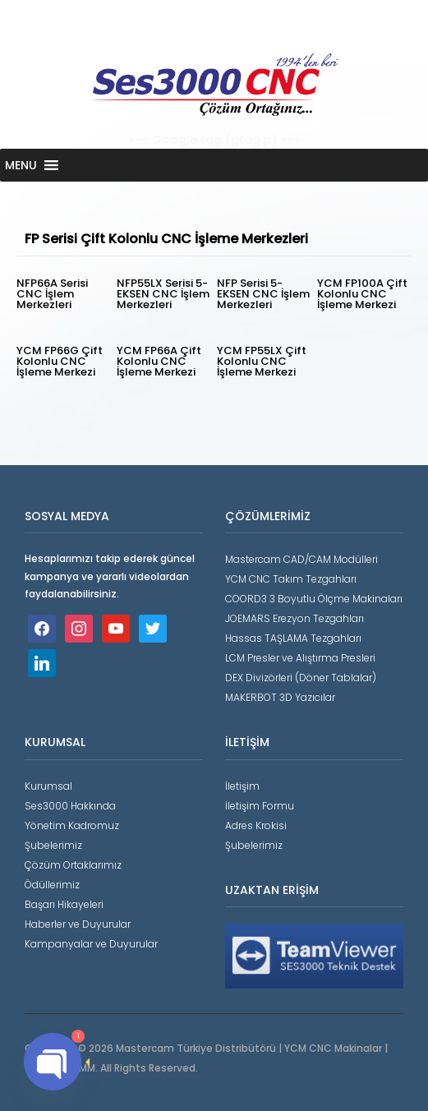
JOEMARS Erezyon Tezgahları (294, 618)
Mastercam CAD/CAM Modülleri (301, 559)
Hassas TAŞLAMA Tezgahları (293, 638)
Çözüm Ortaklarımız (73, 865)
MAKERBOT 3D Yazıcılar (280, 697)
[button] (21, 165)
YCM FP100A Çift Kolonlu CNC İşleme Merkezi (362, 293)
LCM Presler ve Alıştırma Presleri (300, 658)
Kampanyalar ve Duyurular (91, 944)
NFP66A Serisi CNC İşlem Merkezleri (52, 293)
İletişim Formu (259, 806)
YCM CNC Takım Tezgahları (291, 579)
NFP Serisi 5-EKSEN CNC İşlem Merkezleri (263, 293)
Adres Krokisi (256, 825)
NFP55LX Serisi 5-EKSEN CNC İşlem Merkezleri (163, 293)
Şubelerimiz (53, 845)
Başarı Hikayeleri (64, 904)
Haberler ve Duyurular (78, 924)
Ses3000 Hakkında (70, 806)
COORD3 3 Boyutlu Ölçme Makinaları (314, 599)
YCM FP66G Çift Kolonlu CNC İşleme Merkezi (59, 361)
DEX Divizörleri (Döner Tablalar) (300, 678)
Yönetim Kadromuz (72, 825)
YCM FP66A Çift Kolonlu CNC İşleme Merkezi (159, 361)
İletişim (242, 786)
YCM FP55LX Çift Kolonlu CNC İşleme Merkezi (261, 361)
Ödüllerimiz (52, 885)
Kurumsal (48, 786)
